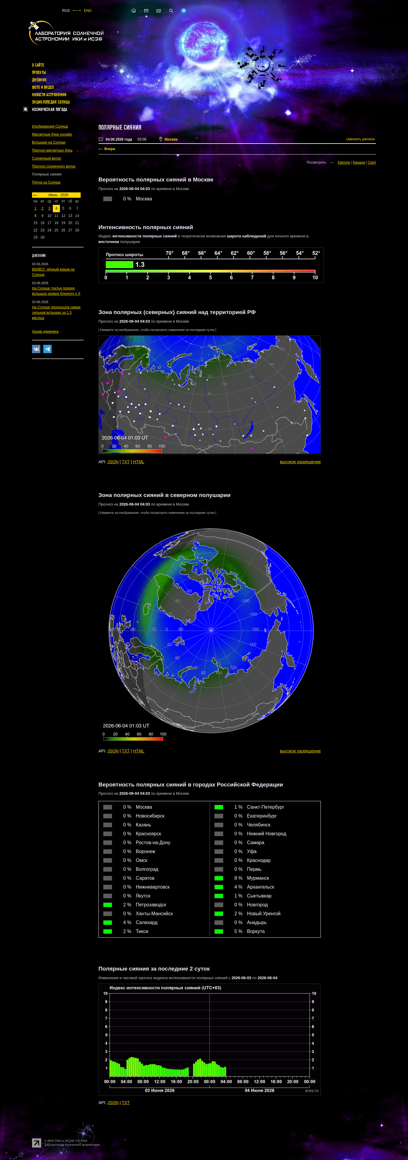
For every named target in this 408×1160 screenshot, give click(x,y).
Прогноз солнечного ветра (53, 166)
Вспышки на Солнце (49, 142)
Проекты (39, 72)
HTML (138, 461)
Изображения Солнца (50, 126)
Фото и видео (43, 87)
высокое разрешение (300, 461)
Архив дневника (45, 331)
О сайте (38, 65)
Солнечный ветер (46, 158)
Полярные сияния (119, 127)
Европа (344, 162)
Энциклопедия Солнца (51, 102)
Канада (359, 162)
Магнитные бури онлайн (52, 134)
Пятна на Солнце (46, 182)
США (372, 162)
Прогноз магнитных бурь (52, 150)
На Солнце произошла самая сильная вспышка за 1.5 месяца (56, 312)
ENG (88, 11)
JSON (112, 461)
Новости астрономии (49, 94)
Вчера (109, 149)
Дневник (39, 80)
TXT (126, 461)
